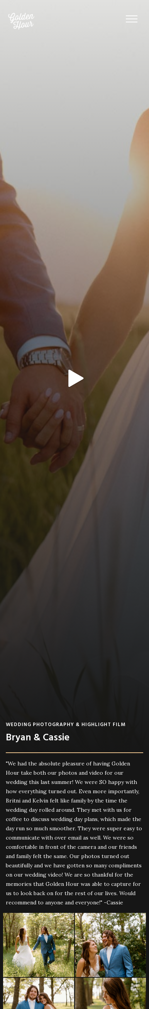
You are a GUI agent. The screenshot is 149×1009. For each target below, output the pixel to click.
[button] (131, 19)
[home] (19, 21)
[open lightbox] (74, 378)
